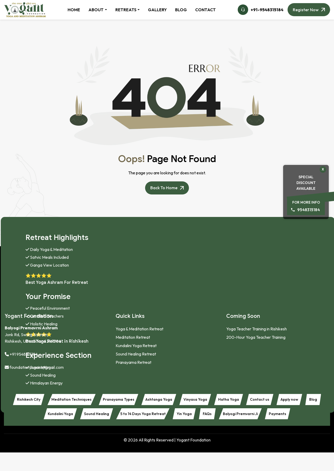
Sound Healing (132, 415)
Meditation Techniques (88, 400)
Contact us (296, 400)
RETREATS (125, 9)
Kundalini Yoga (91, 415)
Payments (167, 431)
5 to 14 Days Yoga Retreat (183, 415)
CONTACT (205, 9)
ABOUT (96, 9)
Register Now (306, 9)
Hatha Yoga (261, 400)
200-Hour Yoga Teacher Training (255, 337)
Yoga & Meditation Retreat (139, 328)
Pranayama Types (139, 400)
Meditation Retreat (133, 337)
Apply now (33, 415)
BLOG (181, 9)
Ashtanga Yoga (184, 400)
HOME (74, 9)
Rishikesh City (40, 400)
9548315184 (308, 209)
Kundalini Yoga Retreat (136, 345)
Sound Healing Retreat (136, 354)
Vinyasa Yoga (224, 400)
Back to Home (163, 188)
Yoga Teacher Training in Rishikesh (256, 328)
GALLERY (157, 9)
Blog (59, 415)
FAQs (254, 415)
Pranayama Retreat (133, 362)
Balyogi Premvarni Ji (291, 415)
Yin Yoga (228, 415)
